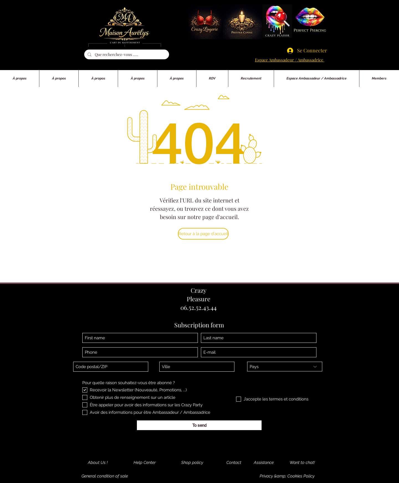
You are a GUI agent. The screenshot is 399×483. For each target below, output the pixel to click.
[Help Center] (144, 462)
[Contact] (233, 462)
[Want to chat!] (302, 462)
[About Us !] (97, 462)
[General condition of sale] (104, 476)
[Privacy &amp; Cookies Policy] (287, 476)
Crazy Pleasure (198, 294)
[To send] (199, 425)
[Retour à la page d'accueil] (203, 234)
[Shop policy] (192, 462)
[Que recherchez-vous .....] (126, 55)
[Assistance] (264, 462)
